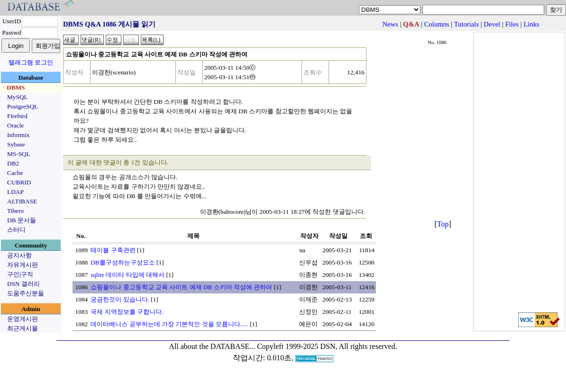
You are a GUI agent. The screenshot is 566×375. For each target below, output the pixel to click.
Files (512, 24)
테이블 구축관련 (113, 250)
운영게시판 (22, 318)
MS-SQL (18, 153)
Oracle (15, 125)
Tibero (15, 210)
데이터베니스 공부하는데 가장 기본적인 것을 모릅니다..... (169, 324)
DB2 (13, 163)
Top (443, 224)
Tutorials (466, 24)
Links (531, 24)
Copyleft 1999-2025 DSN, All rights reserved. (327, 346)
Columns (436, 24)
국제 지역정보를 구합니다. (127, 311)
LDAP (15, 191)
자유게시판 (22, 264)
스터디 (16, 229)
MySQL (17, 97)
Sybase (16, 144)
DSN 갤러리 (23, 283)
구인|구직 (20, 274)
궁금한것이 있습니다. (120, 299)
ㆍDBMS (12, 87)
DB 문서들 (21, 220)
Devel (492, 24)
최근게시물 (22, 328)
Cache (15, 172)
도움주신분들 (25, 293)
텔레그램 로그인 (31, 62)
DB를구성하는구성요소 (123, 262)
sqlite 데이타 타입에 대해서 (127, 274)
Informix (18, 134)
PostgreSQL (22, 106)
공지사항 (19, 255)
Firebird (17, 115)
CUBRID (19, 182)
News (390, 24)
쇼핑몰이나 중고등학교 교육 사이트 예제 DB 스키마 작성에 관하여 (181, 287)
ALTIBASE (22, 201)
